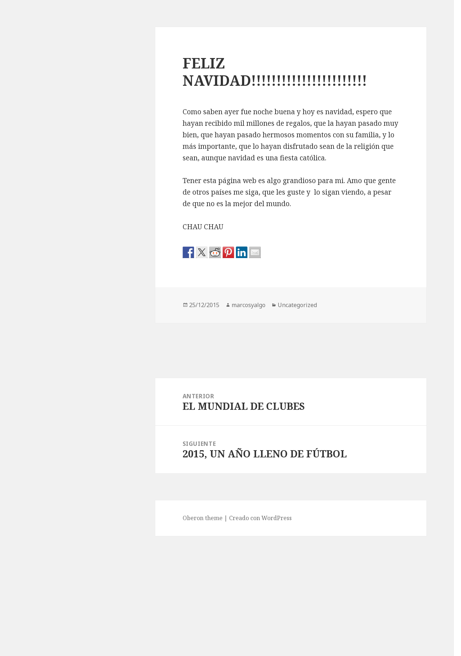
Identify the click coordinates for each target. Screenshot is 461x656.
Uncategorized (373, 384)
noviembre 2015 (375, 595)
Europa (363, 312)
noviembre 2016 (375, 437)
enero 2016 (368, 567)
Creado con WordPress (132, 518)
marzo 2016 (369, 538)
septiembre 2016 (376, 466)
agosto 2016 (369, 480)
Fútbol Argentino (376, 326)
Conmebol (366, 297)
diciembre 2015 (374, 581)
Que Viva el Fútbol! (380, 38)
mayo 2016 (367, 509)
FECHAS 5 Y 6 (371, 175)
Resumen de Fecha (378, 369)
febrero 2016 (370, 552)
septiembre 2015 (376, 624)
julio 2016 (366, 494)
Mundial (364, 355)
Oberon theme (74, 518)
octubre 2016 (371, 451)
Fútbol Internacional (381, 341)
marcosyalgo (120, 305)
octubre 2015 (371, 610)
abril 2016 (366, 523)
